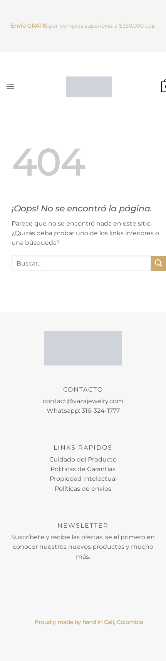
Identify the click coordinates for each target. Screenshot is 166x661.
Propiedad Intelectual (83, 478)
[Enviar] (158, 263)
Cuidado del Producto (83, 459)
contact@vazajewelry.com (83, 401)
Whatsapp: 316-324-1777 (83, 410)
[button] (10, 86)
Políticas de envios (83, 488)
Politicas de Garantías (83, 469)
